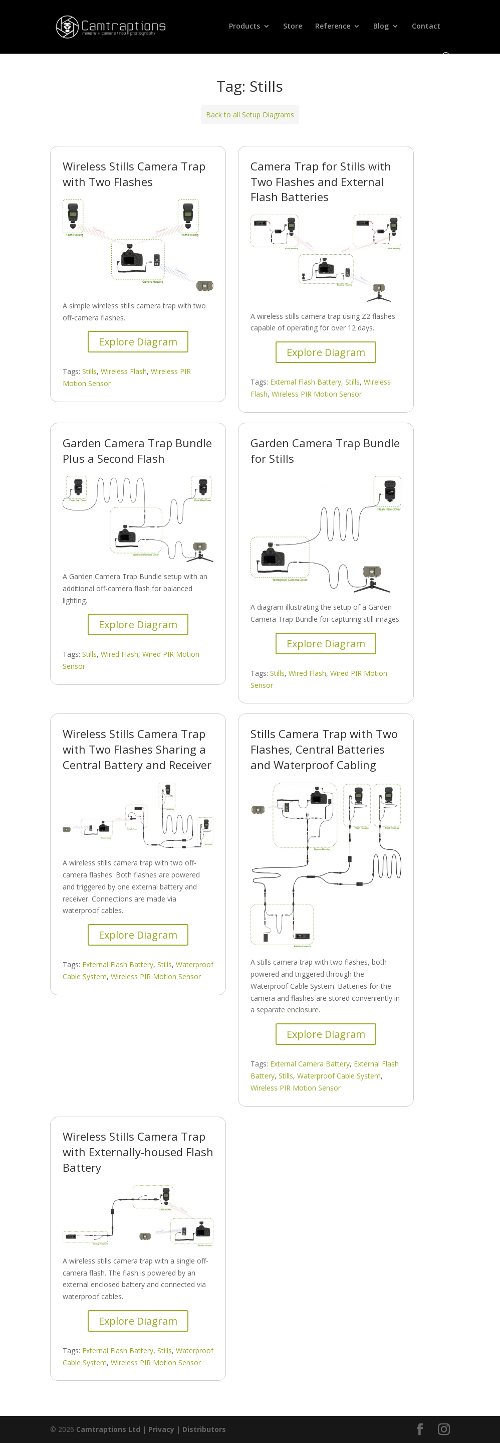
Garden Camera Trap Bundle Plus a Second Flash (137, 450)
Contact (426, 27)
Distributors (204, 1429)
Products (244, 27)
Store (292, 27)
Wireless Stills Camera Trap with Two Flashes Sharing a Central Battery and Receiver (137, 749)
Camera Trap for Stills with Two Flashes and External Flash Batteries (321, 181)
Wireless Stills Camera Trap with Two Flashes (134, 173)
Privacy (161, 1429)
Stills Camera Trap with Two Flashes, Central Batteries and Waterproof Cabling (324, 749)
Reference (332, 27)
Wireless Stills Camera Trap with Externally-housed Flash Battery (138, 1152)
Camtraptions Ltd (108, 1429)
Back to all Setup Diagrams (250, 114)
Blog (381, 27)
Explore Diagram (138, 341)
